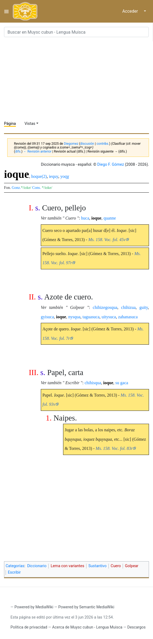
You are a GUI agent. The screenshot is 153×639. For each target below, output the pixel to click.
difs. (18, 151)
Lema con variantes (67, 566)
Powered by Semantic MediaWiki (86, 607)
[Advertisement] (78, 79)
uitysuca (109, 317)
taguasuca (90, 317)
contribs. (103, 144)
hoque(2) (39, 176)
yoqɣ (64, 176)
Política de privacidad (28, 627)
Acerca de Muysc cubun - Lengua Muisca (87, 627)
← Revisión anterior (37, 151)
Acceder (130, 11)
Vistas (29, 123)
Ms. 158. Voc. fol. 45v (107, 239)
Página (10, 123)
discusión (87, 144)
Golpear (132, 566)
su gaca (121, 382)
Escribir (14, 572)
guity (143, 307)
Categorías (15, 566)
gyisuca (47, 317)
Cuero (116, 566)
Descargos (136, 627)
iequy (53, 176)
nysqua (74, 317)
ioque (96, 218)
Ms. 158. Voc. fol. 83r (114, 448)
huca (85, 218)
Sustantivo (97, 566)
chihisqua (93, 382)
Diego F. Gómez (110, 164)
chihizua (128, 307)
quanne (110, 218)
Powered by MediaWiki (33, 607)
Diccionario (36, 566)
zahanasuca (128, 317)
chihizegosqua (105, 307)
